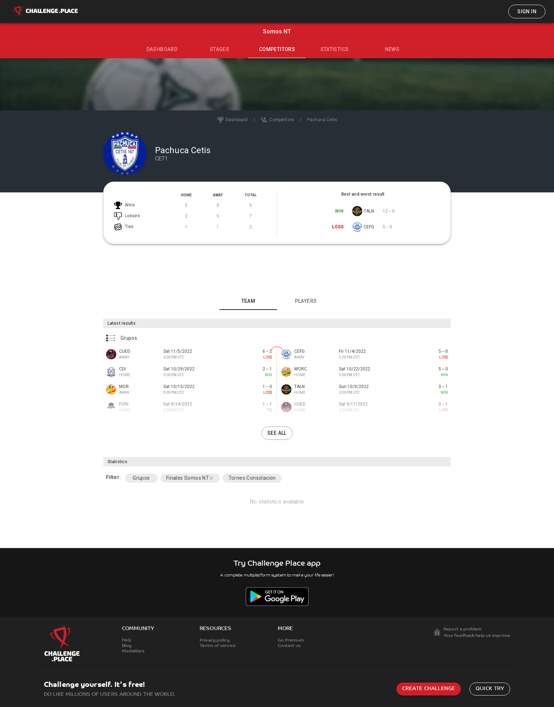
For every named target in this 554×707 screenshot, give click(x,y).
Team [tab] (248, 301)
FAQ (126, 640)
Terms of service (218, 646)
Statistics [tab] (335, 49)
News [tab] (392, 49)
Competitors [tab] (277, 49)
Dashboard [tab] (162, 49)
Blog (127, 646)
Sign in (526, 11)
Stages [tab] (219, 49)
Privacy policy (215, 640)
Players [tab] (306, 301)
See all (277, 433)
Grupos (141, 478)
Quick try (490, 689)
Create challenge (428, 689)
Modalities (133, 651)
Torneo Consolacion (252, 478)
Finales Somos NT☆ (190, 478)
